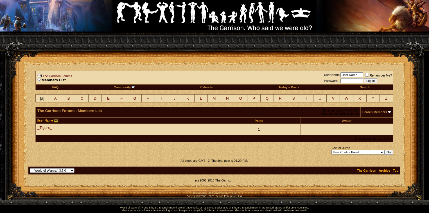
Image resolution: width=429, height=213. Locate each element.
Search (365, 87)
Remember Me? (378, 75)
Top (395, 170)
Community (124, 87)
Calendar (206, 87)
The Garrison (366, 170)
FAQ (55, 87)
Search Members (374, 112)
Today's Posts (289, 87)
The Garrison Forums (57, 76)
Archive (384, 170)
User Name (332, 75)
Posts (259, 120)
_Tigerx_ (44, 127)
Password (331, 80)
